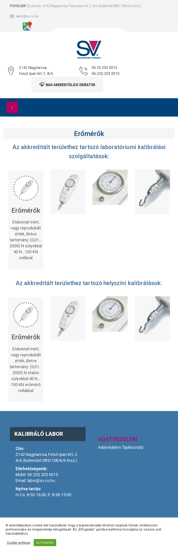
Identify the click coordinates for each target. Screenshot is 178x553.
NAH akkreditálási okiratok (67, 84)
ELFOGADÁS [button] (44, 542)
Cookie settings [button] (18, 543)
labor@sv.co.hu (41, 480)
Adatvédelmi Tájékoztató (120, 447)
